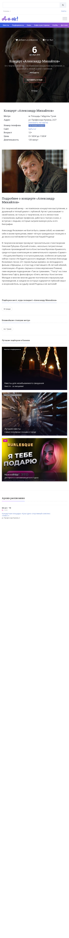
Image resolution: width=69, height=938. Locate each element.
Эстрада (34, 91)
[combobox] (31, 5)
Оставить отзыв (34, 80)
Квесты (6, 25)
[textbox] (31, 3)
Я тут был (48, 40)
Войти (63, 11)
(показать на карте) (38, 122)
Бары (29, 25)
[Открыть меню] (65, 18)
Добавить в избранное (27, 40)
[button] (65, 152)
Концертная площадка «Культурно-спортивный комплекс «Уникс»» (26, 515)
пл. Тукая (7, 329)
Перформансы (18, 25)
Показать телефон (36, 125)
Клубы (55, 25)
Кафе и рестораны (42, 25)
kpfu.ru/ (32, 129)
